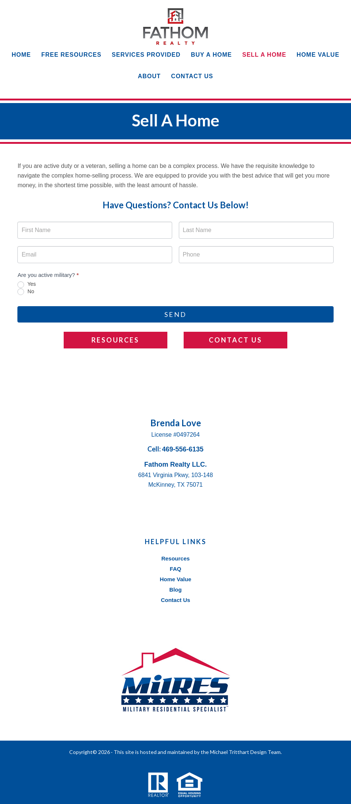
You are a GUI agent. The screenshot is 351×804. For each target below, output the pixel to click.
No (25, 291)
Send (175, 314)
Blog (175, 589)
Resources (115, 340)
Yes (26, 284)
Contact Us (235, 340)
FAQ (175, 569)
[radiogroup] (175, 288)
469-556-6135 (182, 449)
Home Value (175, 579)
